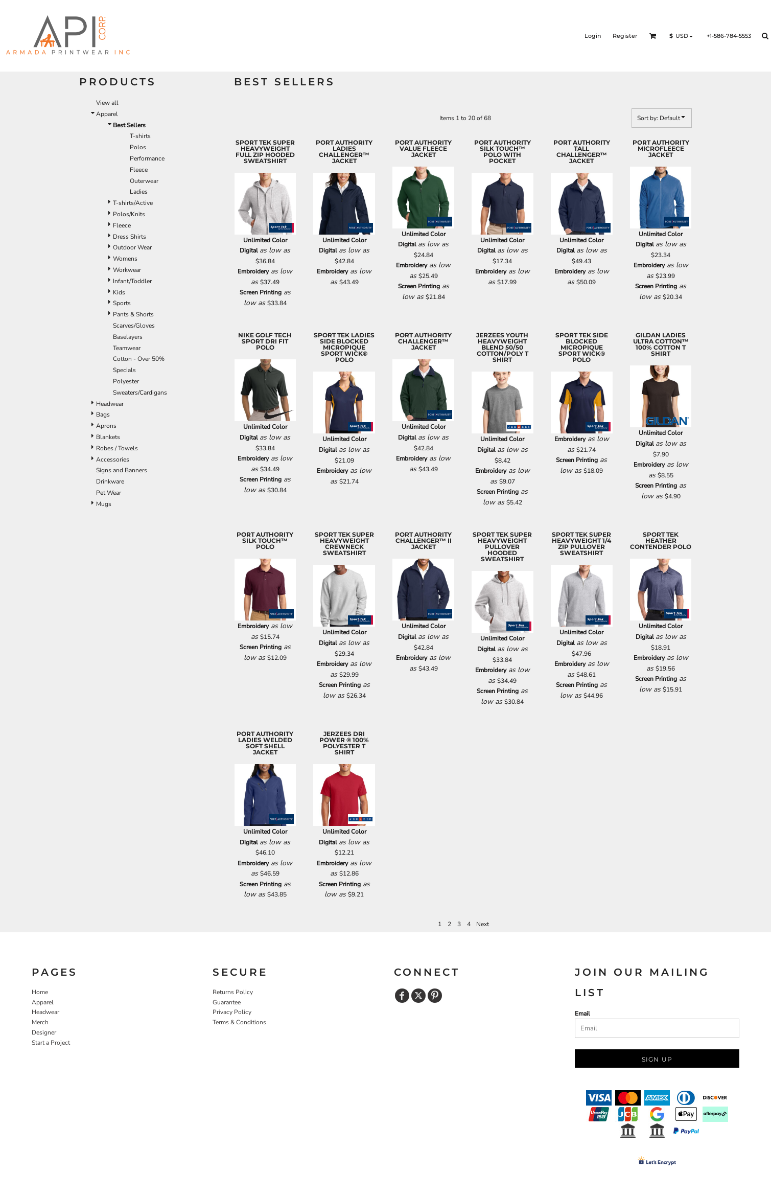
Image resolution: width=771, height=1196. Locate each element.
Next (482, 924)
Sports (122, 303)
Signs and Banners (121, 470)
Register (625, 35)
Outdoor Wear (132, 247)
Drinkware (110, 481)
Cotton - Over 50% (139, 359)
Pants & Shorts (133, 314)
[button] (653, 35)
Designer (44, 1032)
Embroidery (253, 271)
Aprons (106, 426)
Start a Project (51, 1043)
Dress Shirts (129, 237)
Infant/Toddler (132, 281)
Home (40, 992)
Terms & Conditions (239, 1022)
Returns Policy (233, 992)
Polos (138, 147)
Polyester (126, 381)
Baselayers (128, 337)
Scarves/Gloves (134, 325)
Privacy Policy (232, 1012)
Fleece (139, 170)
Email (582, 1013)
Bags (103, 414)
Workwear (127, 270)
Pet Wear (108, 493)
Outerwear (144, 181)
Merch (40, 1022)
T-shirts (140, 136)
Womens (125, 259)
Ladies (139, 192)
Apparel (107, 114)
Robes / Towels (117, 448)
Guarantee (227, 1002)
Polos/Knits (129, 214)
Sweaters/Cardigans (140, 392)
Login (593, 35)
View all (107, 103)
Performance (147, 158)
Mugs (103, 504)
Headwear (110, 404)
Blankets (108, 437)
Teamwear (127, 348)
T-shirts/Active (133, 203)
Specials (124, 370)
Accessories (112, 459)
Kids (119, 292)
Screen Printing (261, 292)
